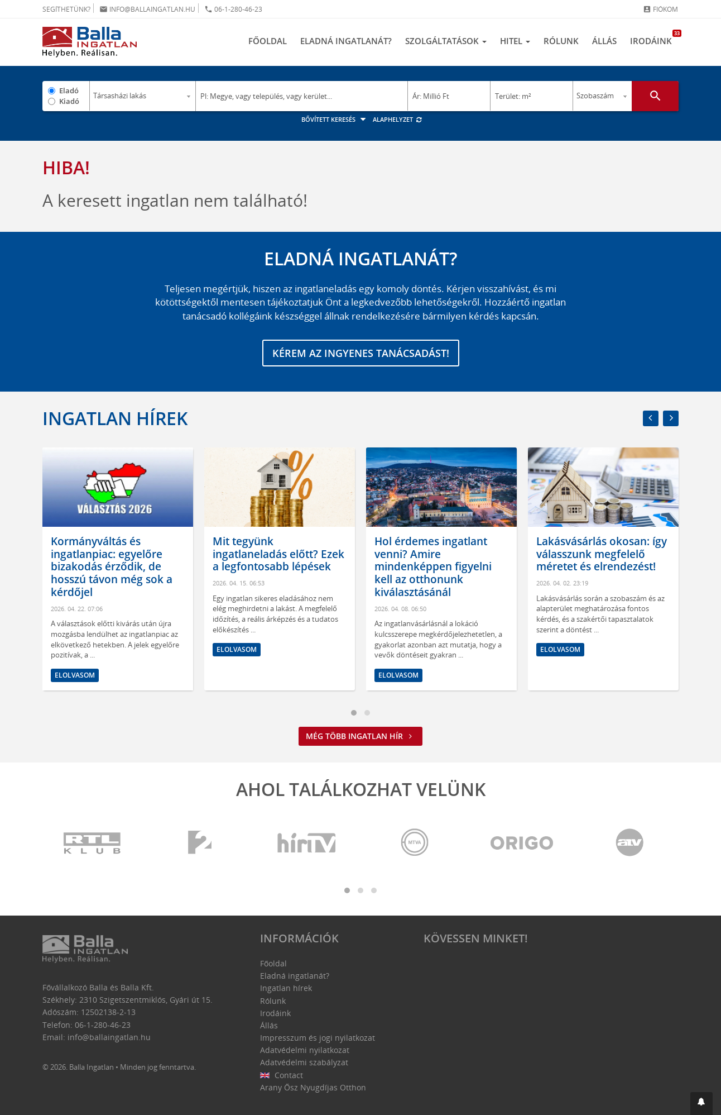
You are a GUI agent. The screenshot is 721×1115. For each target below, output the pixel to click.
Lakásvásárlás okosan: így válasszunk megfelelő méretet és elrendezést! (601, 554)
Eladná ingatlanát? (346, 40)
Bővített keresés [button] (335, 119)
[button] (701, 1103)
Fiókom (660, 9)
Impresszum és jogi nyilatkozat (317, 1037)
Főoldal (267, 40)
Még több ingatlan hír (360, 736)
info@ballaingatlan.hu (147, 9)
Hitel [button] (515, 40)
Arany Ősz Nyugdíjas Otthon (313, 1087)
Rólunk (561, 40)
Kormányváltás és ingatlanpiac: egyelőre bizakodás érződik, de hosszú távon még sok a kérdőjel (111, 566)
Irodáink (654, 38)
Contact (281, 1075)
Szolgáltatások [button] (446, 40)
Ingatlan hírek (115, 418)
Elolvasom (75, 675)
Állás (604, 40)
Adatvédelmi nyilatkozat (304, 1050)
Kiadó (69, 101)
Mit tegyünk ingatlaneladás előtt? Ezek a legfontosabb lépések (278, 554)
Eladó (69, 90)
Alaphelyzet (397, 119)
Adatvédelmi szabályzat (304, 1062)
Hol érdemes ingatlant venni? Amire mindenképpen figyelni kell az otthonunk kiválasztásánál (433, 566)
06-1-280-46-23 (233, 9)
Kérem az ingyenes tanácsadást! (360, 353)
